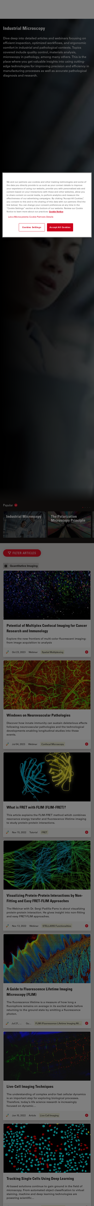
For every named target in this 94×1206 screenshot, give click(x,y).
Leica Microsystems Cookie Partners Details (30, 216)
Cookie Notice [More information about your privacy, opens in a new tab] (56, 211)
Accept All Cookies (60, 227)
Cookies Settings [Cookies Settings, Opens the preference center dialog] (31, 227)
